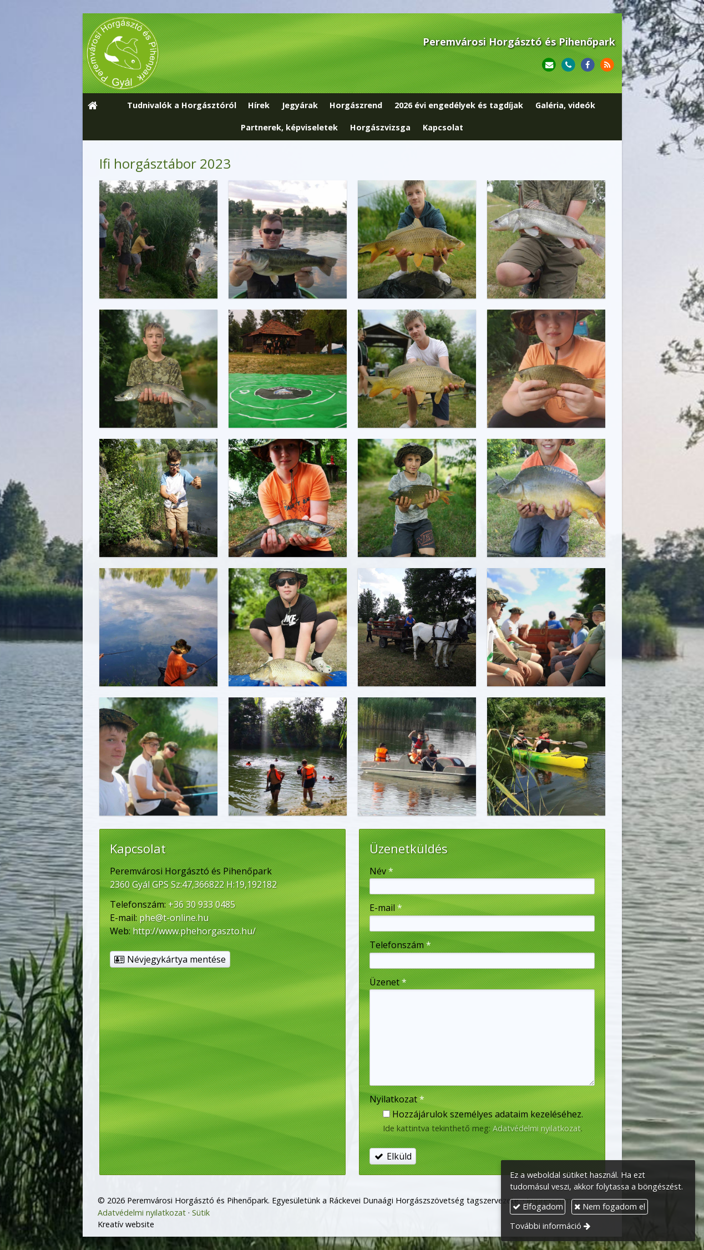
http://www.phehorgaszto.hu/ (194, 931)
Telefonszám (400, 945)
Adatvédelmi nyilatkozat (537, 1128)
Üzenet (388, 982)
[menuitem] (181, 106)
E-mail (385, 908)
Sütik (201, 1212)
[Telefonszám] (568, 65)
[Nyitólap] (192, 53)
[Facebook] (588, 65)
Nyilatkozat (396, 1099)
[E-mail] (549, 65)
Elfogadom (538, 1206)
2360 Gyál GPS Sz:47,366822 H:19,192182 (193, 884)
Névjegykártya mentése (170, 959)
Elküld (392, 1156)
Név (381, 871)
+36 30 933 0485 (201, 904)
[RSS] (607, 65)
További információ (545, 1226)
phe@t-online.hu (174, 918)
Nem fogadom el (609, 1206)
